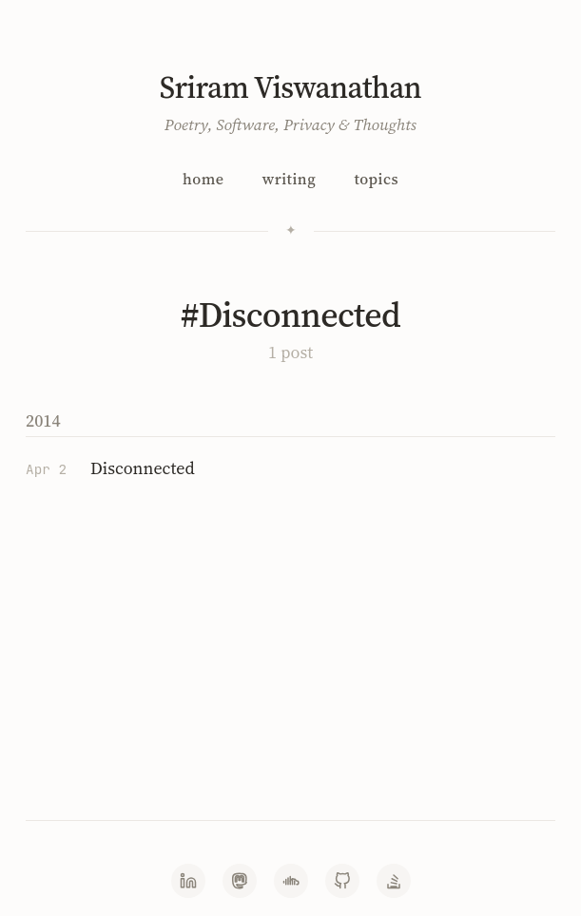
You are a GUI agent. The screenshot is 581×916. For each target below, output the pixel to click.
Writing (289, 178)
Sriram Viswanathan (290, 87)
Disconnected (142, 468)
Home (203, 178)
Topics (376, 178)
